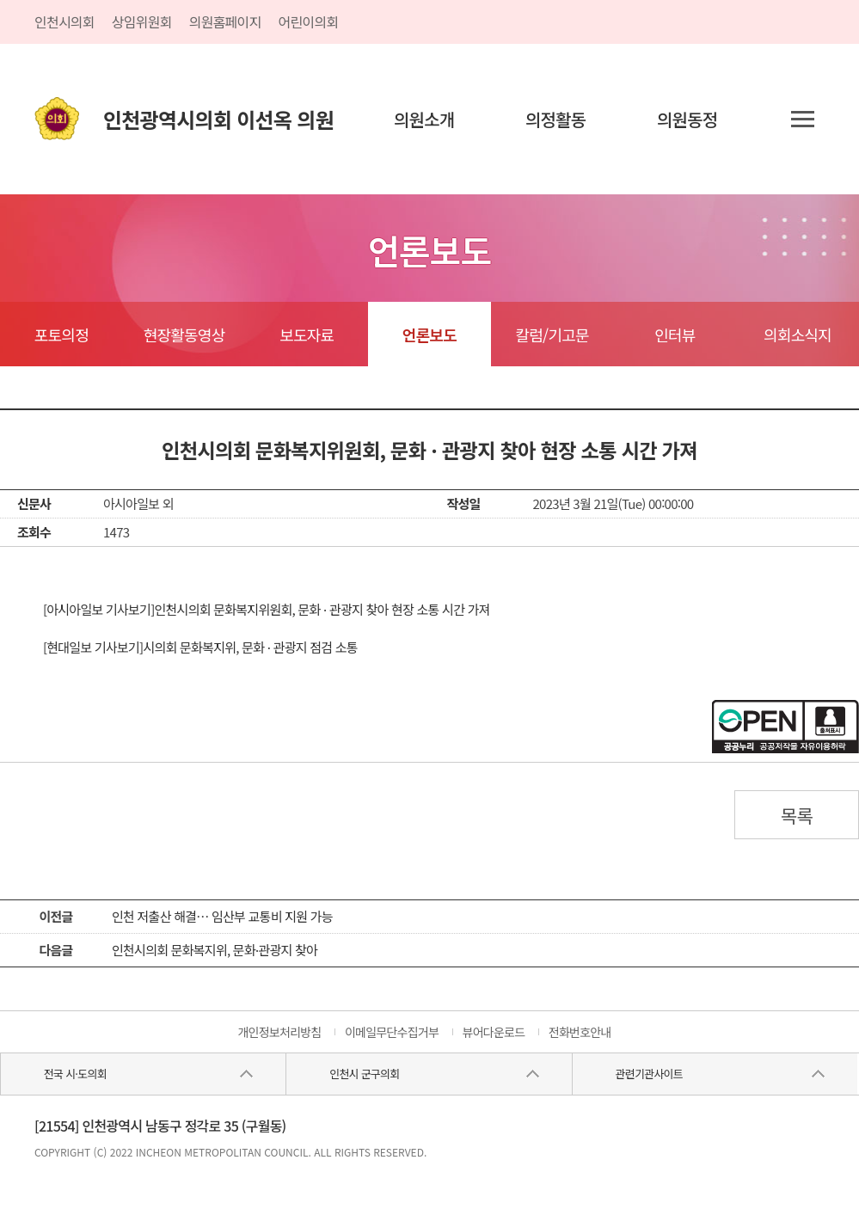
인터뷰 (674, 334)
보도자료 (306, 334)
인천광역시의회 (218, 119)
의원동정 (687, 119)
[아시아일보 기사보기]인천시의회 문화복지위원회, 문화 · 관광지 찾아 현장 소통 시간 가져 (266, 609)
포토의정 (61, 334)
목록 (797, 815)
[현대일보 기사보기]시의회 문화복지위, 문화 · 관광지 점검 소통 (200, 647)
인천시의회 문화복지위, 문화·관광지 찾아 (214, 950)
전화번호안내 (580, 1031)
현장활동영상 (184, 334)
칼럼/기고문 (551, 334)
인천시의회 (64, 21)
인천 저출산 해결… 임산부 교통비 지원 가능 (222, 916)
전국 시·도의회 (75, 1073)
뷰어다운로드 (494, 1031)
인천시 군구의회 (364, 1073)
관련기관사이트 (649, 1073)
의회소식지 (797, 334)
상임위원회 (142, 21)
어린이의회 (309, 21)
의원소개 (424, 119)
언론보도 (429, 334)
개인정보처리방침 (279, 1031)
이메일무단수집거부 (392, 1031)
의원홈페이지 (225, 21)
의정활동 (555, 119)
